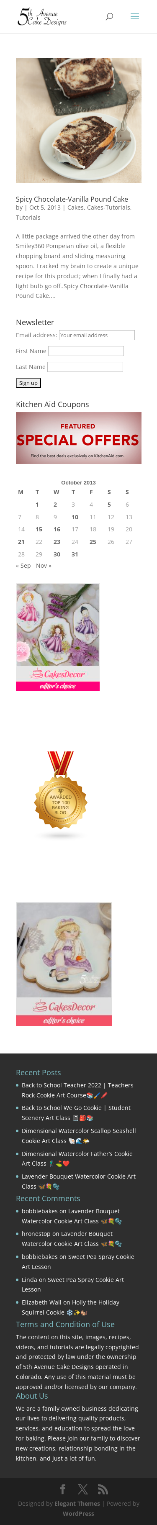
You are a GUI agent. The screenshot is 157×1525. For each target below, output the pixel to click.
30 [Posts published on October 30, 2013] (57, 554)
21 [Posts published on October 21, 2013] (21, 542)
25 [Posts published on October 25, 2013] (93, 542)
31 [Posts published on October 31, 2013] (75, 554)
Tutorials (28, 217)
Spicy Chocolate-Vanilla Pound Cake (72, 199)
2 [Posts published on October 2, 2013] (55, 504)
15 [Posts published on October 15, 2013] (39, 529)
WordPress (78, 1513)
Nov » (43, 565)
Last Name (31, 367)
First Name (31, 351)
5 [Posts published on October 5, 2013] (109, 504)
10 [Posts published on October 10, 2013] (75, 517)
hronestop (36, 1234)
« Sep (23, 565)
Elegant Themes (77, 1503)
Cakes (75, 207)
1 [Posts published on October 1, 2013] (37, 504)
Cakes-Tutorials (108, 207)
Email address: (37, 335)
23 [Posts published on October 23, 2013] (57, 542)
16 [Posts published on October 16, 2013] (57, 529)
